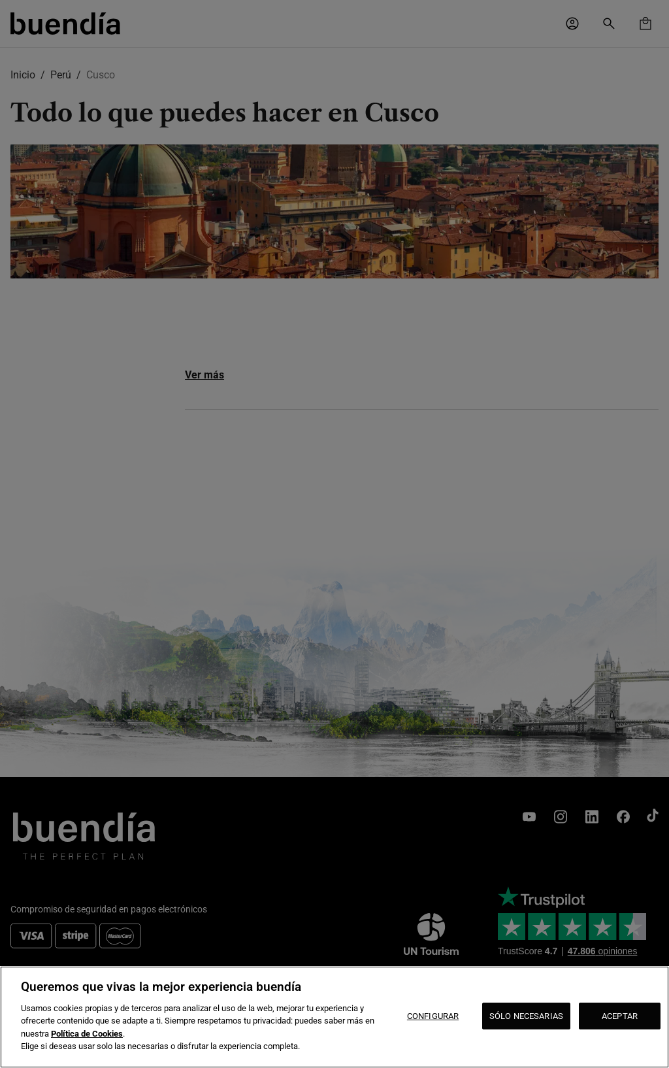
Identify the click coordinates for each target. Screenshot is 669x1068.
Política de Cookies (87, 1034)
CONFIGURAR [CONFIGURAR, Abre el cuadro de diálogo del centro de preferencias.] (433, 1016)
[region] (334, 1017)
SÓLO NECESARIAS (526, 1016)
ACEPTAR (620, 1016)
